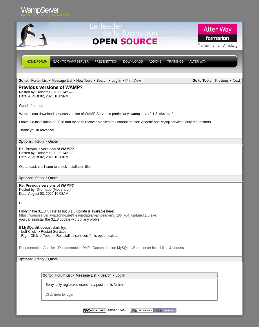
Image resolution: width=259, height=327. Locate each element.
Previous (222, 81)
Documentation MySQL (111, 248)
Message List (62, 81)
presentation (105, 61)
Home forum (37, 61)
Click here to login (59, 295)
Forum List (39, 81)
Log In (116, 81)
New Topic (84, 81)
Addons (155, 61)
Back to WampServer (71, 61)
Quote (53, 141)
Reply (39, 141)
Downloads (133, 61)
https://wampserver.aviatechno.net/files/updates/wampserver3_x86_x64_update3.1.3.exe (87, 215)
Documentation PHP (74, 248)
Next (236, 81)
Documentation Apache (37, 248)
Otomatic (44, 190)
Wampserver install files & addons (158, 248)
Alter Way (197, 61)
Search (101, 81)
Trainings (175, 61)
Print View (133, 81)
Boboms (44, 92)
